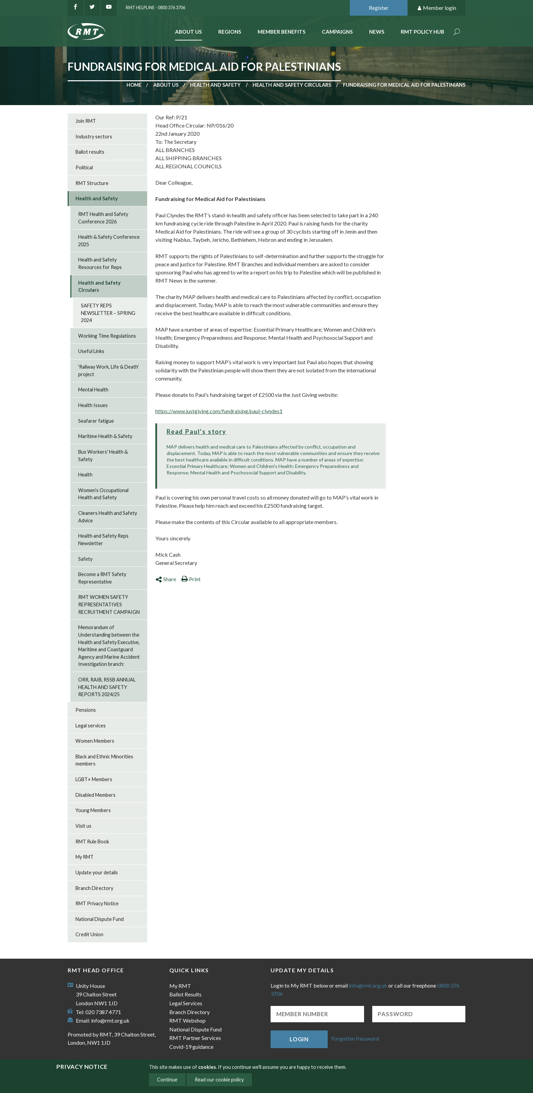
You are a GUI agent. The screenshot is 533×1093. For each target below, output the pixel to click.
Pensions (85, 710)
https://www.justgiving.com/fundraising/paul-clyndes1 (218, 411)
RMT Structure (91, 183)
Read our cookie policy (219, 1079)
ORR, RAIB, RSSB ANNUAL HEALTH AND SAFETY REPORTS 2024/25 (107, 687)
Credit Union (89, 934)
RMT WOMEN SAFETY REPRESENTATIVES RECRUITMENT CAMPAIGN (109, 604)
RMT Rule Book (92, 841)
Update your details (96, 872)
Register (379, 7)
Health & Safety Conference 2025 (109, 240)
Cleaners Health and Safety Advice (107, 516)
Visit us (83, 826)
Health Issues (93, 405)
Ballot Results (185, 994)
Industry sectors (93, 136)
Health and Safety (215, 85)
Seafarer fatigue (96, 421)
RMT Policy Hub (422, 32)
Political (84, 167)
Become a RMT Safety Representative (102, 578)
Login (299, 1039)
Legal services (90, 725)
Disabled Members (95, 795)
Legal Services (185, 1003)
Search (456, 32)
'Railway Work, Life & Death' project (108, 370)
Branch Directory (94, 888)
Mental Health (93, 389)
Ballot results (89, 152)
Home (133, 85)
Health (85, 474)
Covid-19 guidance (191, 1046)
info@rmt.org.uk (110, 1020)
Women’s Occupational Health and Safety (103, 494)
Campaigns (337, 32)
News (376, 32)
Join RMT (85, 121)
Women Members (94, 741)
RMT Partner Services (195, 1038)
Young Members (93, 810)
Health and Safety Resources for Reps (100, 263)
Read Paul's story (196, 431)
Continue (167, 1079)
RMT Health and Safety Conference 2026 (103, 217)
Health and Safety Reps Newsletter (103, 539)
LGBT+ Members (93, 779)
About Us (188, 32)
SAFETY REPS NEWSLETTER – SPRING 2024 (108, 313)
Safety (85, 559)
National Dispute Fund (99, 919)
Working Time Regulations (107, 336)
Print (191, 579)
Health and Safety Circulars (292, 85)
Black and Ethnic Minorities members (104, 760)
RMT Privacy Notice (97, 903)
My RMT (84, 857)
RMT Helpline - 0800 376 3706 (155, 7)
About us (165, 85)
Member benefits (282, 32)
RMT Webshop (187, 1020)
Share (165, 579)
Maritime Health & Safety (105, 436)
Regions (229, 32)
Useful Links (91, 351)
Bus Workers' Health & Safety (103, 455)
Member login (436, 8)
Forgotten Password (355, 1038)
